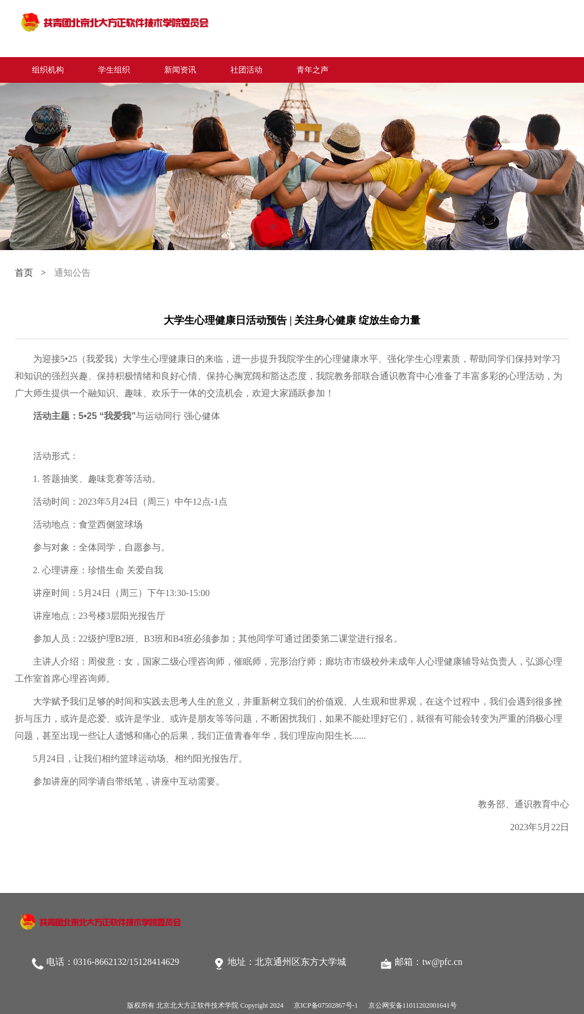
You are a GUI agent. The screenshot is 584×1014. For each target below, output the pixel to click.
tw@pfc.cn (442, 962)
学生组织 (114, 70)
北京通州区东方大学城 (300, 962)
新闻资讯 (180, 70)
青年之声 (312, 70)
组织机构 (48, 70)
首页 (24, 272)
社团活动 (246, 70)
